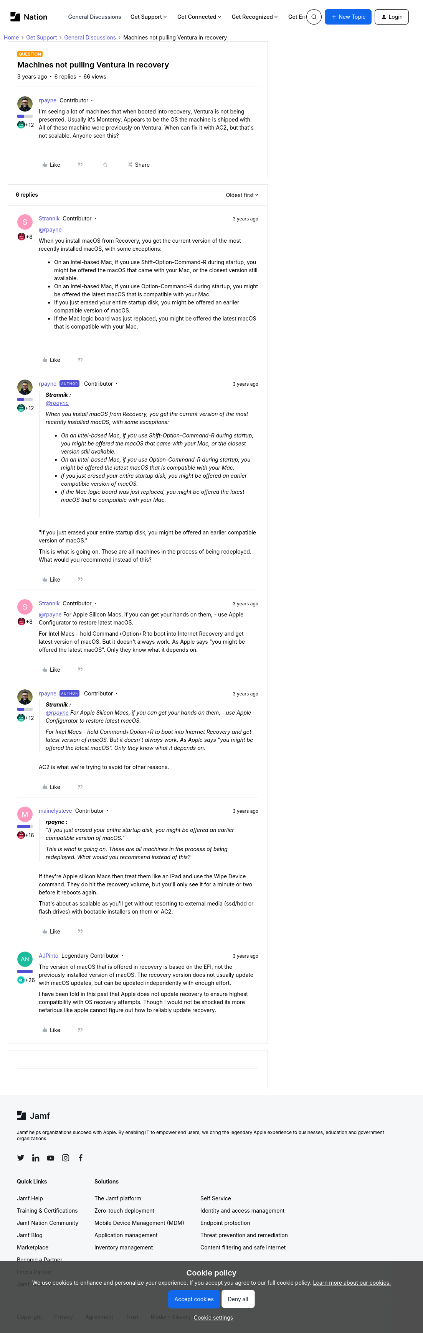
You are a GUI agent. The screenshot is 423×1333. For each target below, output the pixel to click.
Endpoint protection (225, 1223)
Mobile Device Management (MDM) (139, 1223)
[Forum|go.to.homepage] (29, 16)
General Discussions (94, 16)
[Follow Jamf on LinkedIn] (36, 1158)
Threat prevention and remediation (244, 1235)
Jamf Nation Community (47, 1223)
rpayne (47, 100)
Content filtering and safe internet (243, 1247)
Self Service (215, 1198)
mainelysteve (55, 810)
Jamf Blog (30, 1235)
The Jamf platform (117, 1198)
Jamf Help (30, 1198)
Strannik (49, 218)
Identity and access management (242, 1210)
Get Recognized (255, 16)
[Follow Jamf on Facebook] (80, 1158)
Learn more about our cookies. (352, 1282)
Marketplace (32, 1247)
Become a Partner (39, 1259)
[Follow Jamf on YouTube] (51, 1157)
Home (11, 37)
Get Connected (200, 16)
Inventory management (123, 1247)
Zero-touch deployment (124, 1210)
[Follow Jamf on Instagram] (65, 1158)
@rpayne (50, 229)
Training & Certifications (47, 1210)
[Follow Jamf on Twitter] (21, 1158)
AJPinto (48, 955)
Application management (125, 1235)
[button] (348, 17)
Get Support (149, 16)
